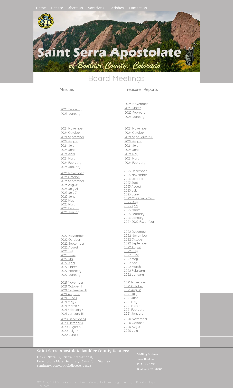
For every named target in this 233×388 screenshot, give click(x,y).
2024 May (131, 154)
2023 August (69, 185)
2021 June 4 (69, 298)
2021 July (130, 294)
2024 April (68, 154)
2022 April (68, 263)
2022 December (135, 232)
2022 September (72, 243)
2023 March (69, 204)
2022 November (72, 236)
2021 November (72, 282)
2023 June (68, 196)
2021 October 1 (71, 286)
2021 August (132, 290)
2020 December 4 (73, 319)
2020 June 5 (69, 335)
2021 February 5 (72, 310)
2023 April (131, 206)
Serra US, (56, 357)
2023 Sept (131, 183)
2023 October (70, 177)
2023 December (135, 171)
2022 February (71, 271)
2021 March (132, 306)
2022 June (68, 255)
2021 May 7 (68, 302)
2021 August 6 (70, 294)
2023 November (72, 173)
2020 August (133, 327)
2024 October (70, 133)
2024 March (69, 158)
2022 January (70, 275)
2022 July (67, 251)
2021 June (131, 298)
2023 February (71, 208)
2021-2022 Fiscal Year (139, 222)
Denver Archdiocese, (67, 365)
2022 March (69, 267)
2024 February (71, 163)
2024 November (72, 128)
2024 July (67, 145)
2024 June (68, 150)
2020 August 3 (71, 327)
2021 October (133, 286)
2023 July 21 (69, 189)
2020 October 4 (72, 323)
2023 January (70, 212)
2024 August (69, 141)
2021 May (130, 302)
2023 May (67, 200)
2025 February (71, 109)
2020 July (131, 331)
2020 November (135, 319)
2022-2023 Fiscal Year (139, 198)
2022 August (69, 247)
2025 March (133, 108)
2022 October (70, 240)
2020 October (134, 323)
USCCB (86, 365)
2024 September (72, 137)
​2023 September (72, 181)
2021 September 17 (74, 290)
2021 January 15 (72, 314)
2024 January (70, 167)
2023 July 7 (69, 193)
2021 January (133, 313)
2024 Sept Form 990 (139, 137)
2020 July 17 (69, 331)
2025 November (136, 104)
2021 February (134, 310)
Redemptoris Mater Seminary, (59, 361)
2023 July (130, 190)
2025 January (70, 114)
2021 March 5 (70, 306)
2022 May (67, 259)
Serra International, (79, 357)
